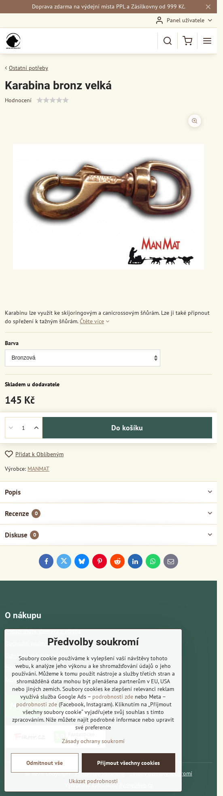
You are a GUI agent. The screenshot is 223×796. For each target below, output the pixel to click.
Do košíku (127, 427)
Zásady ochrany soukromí (93, 741)
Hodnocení (18, 100)
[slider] (52, 100)
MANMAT (38, 468)
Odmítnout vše (44, 763)
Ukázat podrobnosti (93, 781)
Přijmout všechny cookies (128, 763)
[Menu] (207, 41)
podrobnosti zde (112, 696)
